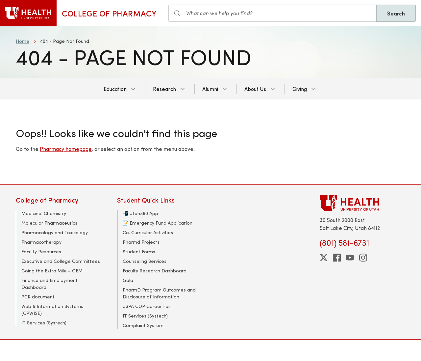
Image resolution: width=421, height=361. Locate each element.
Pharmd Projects (141, 242)
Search (396, 13)
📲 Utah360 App (140, 213)
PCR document (38, 296)
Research (164, 88)
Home (22, 41)
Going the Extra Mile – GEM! (52, 270)
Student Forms (139, 251)
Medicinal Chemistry (43, 213)
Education (115, 88)
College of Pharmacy (109, 13)
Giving (299, 88)
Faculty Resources (41, 251)
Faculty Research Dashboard (154, 270)
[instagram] (363, 258)
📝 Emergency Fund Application (157, 223)
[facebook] (337, 258)
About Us (255, 88)
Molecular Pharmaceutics (49, 223)
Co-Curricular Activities (148, 232)
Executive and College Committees (60, 261)
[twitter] (324, 258)
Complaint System (143, 325)
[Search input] (272, 13)
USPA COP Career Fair (147, 306)
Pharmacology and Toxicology (54, 232)
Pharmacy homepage (66, 148)
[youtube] (350, 258)
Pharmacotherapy (41, 242)
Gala (128, 280)
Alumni (210, 88)
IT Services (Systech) (43, 322)
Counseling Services (144, 261)
